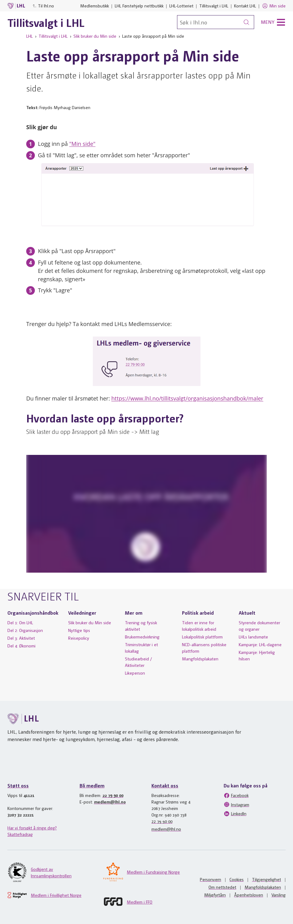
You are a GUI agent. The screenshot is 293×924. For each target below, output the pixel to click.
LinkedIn (235, 814)
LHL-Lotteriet (181, 5)
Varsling (278, 894)
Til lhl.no (43, 5)
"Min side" (82, 143)
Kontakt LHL (245, 5)
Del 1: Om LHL (20, 622)
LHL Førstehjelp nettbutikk (139, 5)
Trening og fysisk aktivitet (141, 626)
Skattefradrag (20, 834)
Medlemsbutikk (94, 5)
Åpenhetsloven (248, 894)
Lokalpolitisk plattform (202, 636)
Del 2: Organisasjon (25, 630)
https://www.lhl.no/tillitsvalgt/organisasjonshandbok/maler (187, 398)
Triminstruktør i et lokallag (141, 648)
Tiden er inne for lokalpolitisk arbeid (199, 626)
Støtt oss (18, 785)
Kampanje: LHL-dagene (260, 644)
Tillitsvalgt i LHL (213, 5)
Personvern (210, 879)
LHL (29, 36)
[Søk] (215, 22)
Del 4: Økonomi (21, 645)
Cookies (236, 879)
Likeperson (135, 673)
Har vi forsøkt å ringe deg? (32, 827)
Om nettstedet (222, 887)
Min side (274, 6)
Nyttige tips (79, 630)
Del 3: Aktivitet (21, 638)
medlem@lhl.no (110, 801)
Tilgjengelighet (266, 879)
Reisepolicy (78, 638)
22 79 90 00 (112, 795)
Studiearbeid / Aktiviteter (138, 662)
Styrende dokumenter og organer (259, 626)
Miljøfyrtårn (215, 894)
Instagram (236, 804)
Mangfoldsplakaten (200, 658)
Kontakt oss (164, 785)
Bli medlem (92, 785)
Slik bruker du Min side (94, 36)
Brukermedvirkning (142, 636)
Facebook (236, 795)
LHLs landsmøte (253, 636)
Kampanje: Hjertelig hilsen (257, 655)
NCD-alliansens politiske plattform (204, 648)
